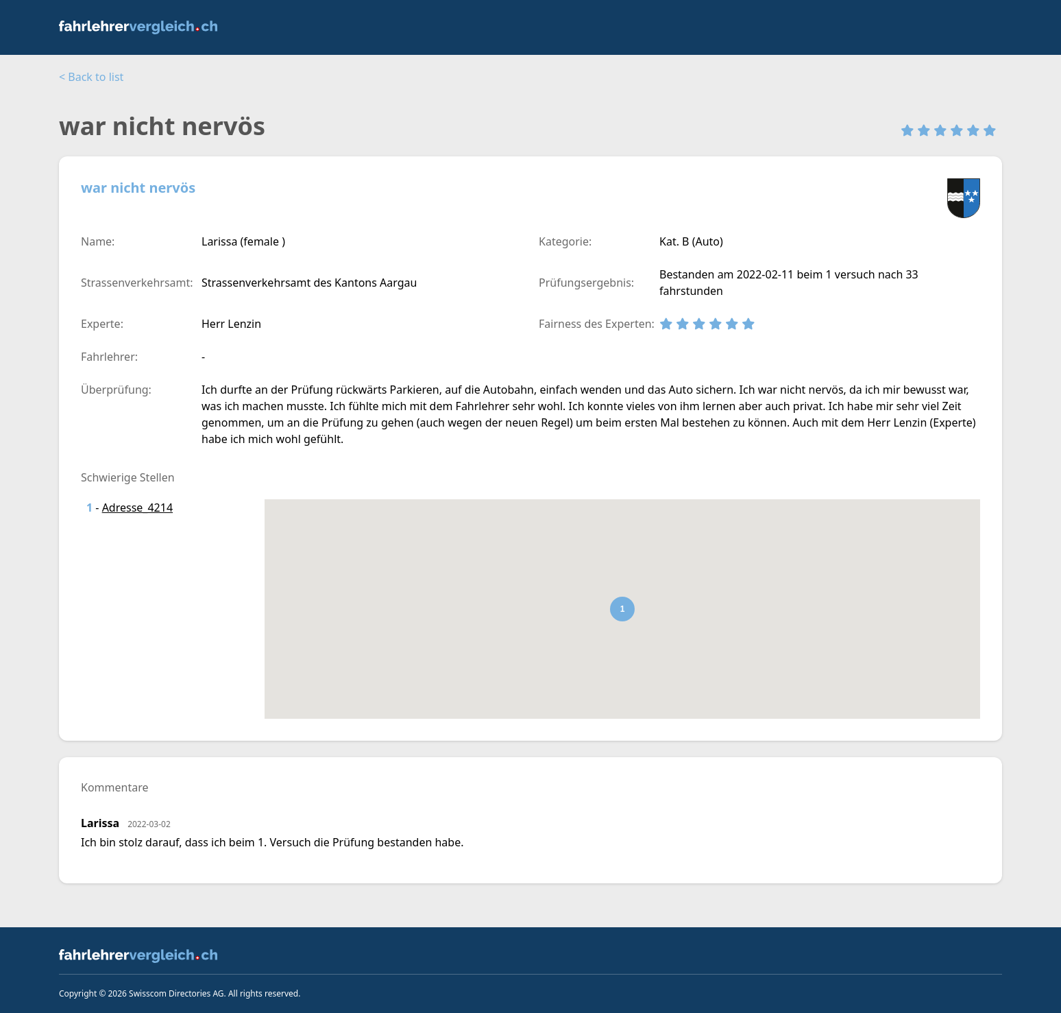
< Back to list (91, 76)
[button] (622, 609)
